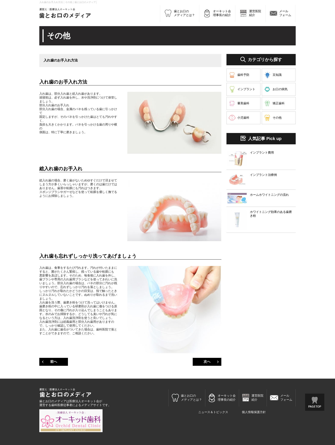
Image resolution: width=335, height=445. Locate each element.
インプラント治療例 (263, 174)
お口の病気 (280, 89)
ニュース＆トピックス (213, 412)
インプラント (246, 89)
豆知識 (277, 74)
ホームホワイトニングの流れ (269, 194)
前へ (53, 361)
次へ (207, 361)
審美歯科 (243, 103)
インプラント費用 (262, 152)
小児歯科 (243, 117)
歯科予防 (243, 74)
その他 (277, 117)
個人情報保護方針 (254, 412)
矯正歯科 (279, 103)
